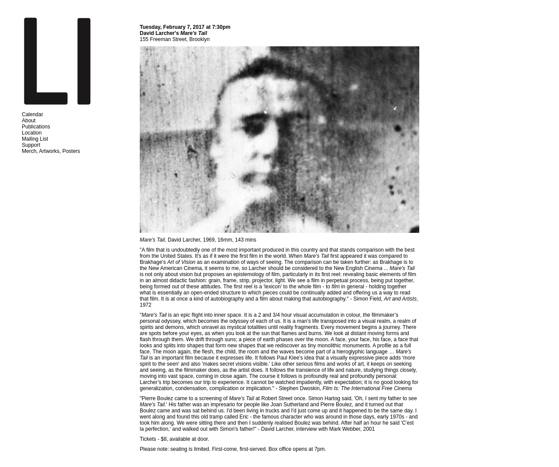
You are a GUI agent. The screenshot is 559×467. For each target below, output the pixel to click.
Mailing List (35, 139)
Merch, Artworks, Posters (51, 151)
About (28, 121)
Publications (36, 127)
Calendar (32, 114)
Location (31, 133)
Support (31, 145)
